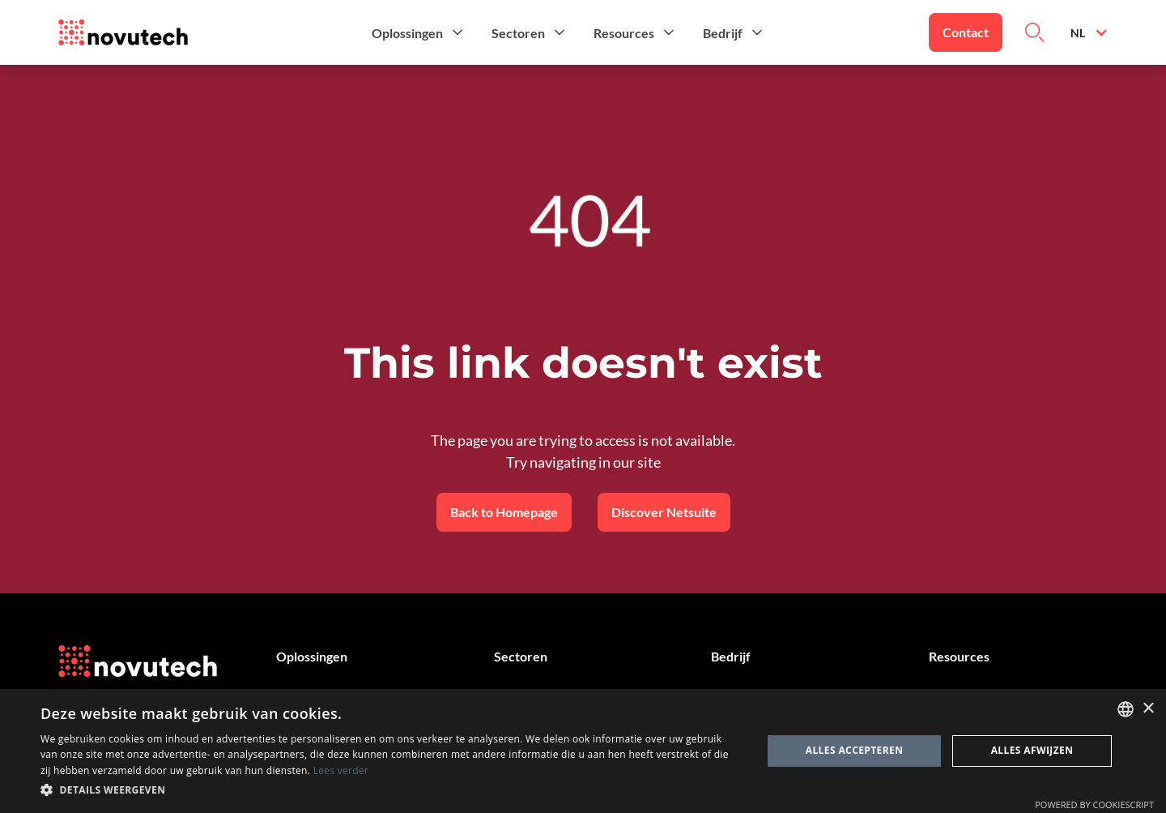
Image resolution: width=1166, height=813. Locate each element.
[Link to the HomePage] (123, 32)
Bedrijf (731, 656)
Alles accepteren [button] (855, 750)
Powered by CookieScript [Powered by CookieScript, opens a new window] (1094, 804)
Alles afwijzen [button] (1032, 750)
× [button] (1148, 709)
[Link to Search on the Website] (1034, 32)
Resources (959, 656)
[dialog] (583, 751)
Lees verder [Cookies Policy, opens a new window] (341, 770)
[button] (419, 32)
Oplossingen (311, 656)
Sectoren (520, 656)
